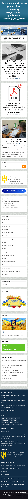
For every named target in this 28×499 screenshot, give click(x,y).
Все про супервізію (8, 378)
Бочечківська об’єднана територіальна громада (13, 465)
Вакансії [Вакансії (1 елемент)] (11, 418)
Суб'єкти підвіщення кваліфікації (12, 271)
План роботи (7, 252)
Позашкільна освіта (9, 255)
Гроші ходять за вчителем (10, 375)
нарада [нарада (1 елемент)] (20, 424)
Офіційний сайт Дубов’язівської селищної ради (14, 326)
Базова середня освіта (9, 223)
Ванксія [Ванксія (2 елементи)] (17, 418)
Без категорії (7, 226)
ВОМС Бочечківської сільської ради (10, 468)
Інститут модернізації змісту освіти (10, 478)
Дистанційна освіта (8, 232)
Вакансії (6, 229)
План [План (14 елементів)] (15, 420)
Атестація (6, 219)
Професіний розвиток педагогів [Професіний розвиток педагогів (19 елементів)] (10, 422)
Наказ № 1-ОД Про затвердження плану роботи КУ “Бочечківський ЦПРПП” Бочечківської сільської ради (14, 107)
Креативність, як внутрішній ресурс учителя (14, 140)
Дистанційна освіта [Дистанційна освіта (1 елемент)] (7, 420)
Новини (5, 242)
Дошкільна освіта (8, 235)
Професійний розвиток (9, 261)
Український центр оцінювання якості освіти (12, 481)
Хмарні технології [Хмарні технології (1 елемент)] (6, 424)
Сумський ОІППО (5, 475)
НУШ (5, 248)
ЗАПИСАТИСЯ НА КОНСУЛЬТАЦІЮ (14, 190)
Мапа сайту (5, 284)
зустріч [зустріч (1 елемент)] (14, 424)
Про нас (6, 258)
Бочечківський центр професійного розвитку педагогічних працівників (14, 9)
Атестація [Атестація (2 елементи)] (4, 418)
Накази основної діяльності (11, 239)
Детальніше (5, 209)
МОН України (4, 471)
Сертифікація (7, 268)
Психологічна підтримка (10, 265)
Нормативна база (8, 245)
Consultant (18, 78)
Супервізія (6, 274)
